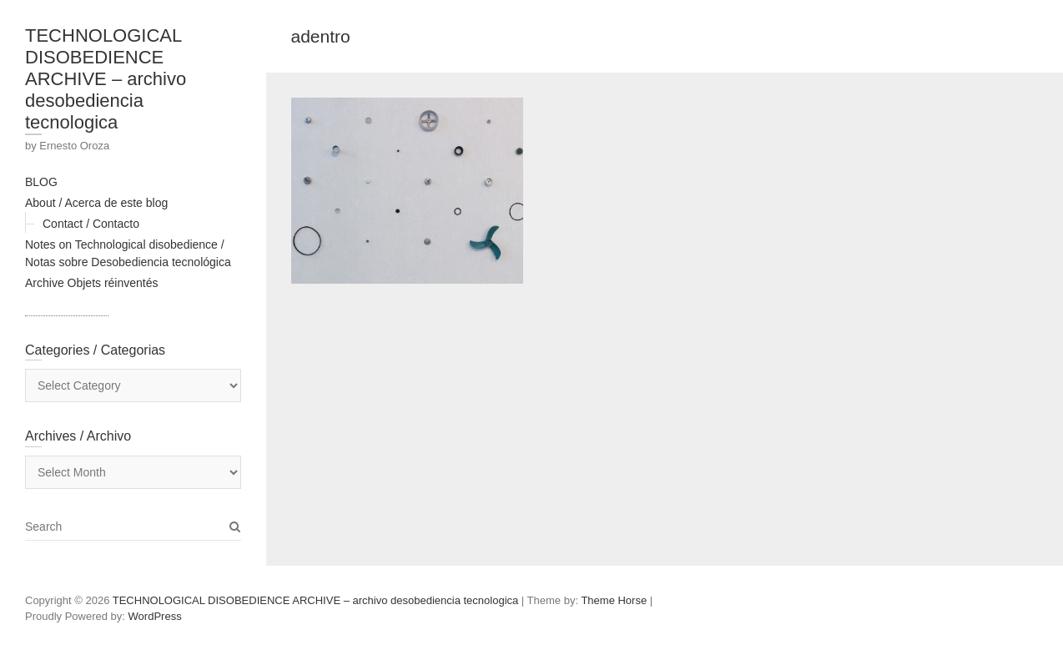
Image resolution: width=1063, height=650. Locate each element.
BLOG (41, 182)
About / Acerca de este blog (96, 202)
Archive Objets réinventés (92, 283)
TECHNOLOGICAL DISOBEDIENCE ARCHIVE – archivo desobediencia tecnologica (105, 79)
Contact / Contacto (91, 223)
